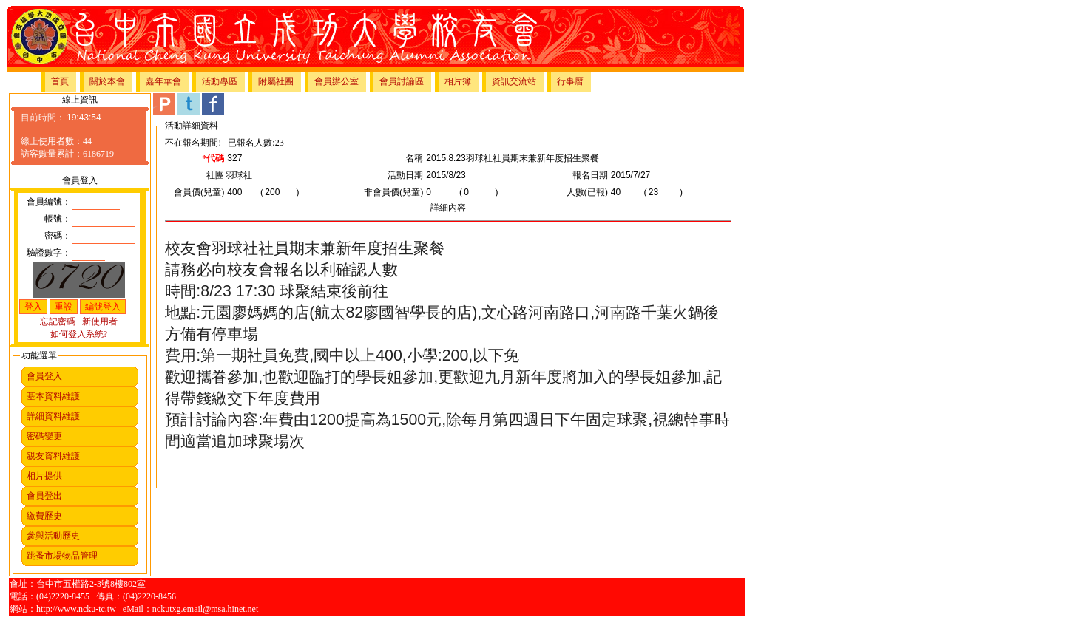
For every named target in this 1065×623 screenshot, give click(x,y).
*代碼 (213, 158)
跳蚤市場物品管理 (62, 556)
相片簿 (457, 81)
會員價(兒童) (199, 192)
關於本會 (107, 81)
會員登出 (44, 496)
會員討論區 (401, 81)
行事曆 (570, 81)
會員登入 (44, 376)
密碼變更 (44, 436)
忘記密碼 (57, 321)
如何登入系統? (78, 334)
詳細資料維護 (53, 416)
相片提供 (44, 476)
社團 (215, 175)
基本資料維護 (53, 396)
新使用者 (100, 321)
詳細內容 (448, 207)
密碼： (57, 236)
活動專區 (219, 81)
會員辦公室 (336, 81)
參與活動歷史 (53, 536)
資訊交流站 (514, 81)
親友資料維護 (53, 456)
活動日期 (405, 175)
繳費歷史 (44, 516)
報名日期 (590, 175)
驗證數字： (49, 253)
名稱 (414, 158)
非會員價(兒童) (393, 192)
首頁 (60, 81)
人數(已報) (587, 192)
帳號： (57, 219)
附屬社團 (276, 81)
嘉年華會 (163, 81)
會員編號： (49, 202)
